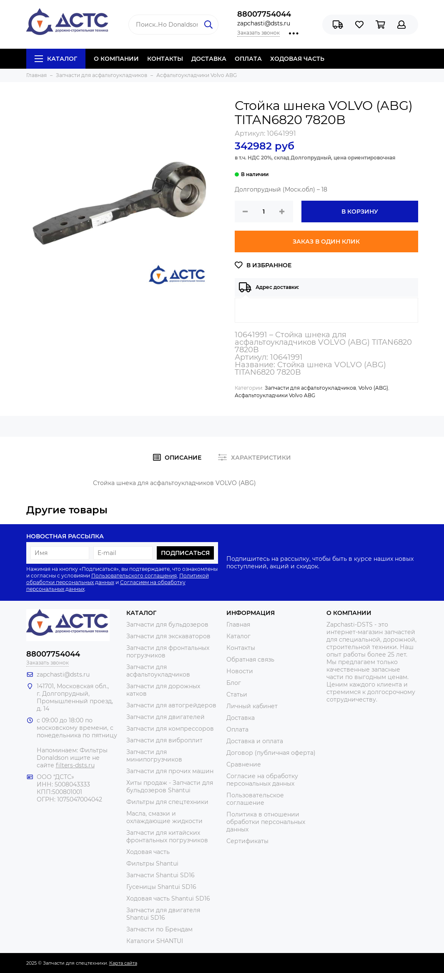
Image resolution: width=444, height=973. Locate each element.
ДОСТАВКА (208, 58)
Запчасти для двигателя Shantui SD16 (163, 913)
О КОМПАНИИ (116, 58)
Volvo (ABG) (373, 388)
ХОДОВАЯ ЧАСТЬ (297, 58)
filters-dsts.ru (75, 765)
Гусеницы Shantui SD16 (161, 887)
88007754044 (264, 14)
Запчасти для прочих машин (169, 771)
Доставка (240, 718)
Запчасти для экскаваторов (168, 636)
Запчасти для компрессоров (170, 728)
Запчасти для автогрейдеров (171, 705)
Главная (238, 624)
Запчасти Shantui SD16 (160, 875)
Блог (233, 683)
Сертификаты (247, 841)
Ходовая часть (148, 852)
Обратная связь (250, 659)
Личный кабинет (252, 706)
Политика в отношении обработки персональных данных (265, 822)
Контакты (240, 648)
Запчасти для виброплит (164, 740)
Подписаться (185, 553)
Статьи (236, 694)
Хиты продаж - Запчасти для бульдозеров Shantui (169, 786)
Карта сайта (123, 963)
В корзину (359, 211)
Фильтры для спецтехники (167, 802)
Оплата (237, 729)
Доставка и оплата (254, 741)
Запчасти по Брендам (159, 929)
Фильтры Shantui (152, 863)
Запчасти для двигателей (165, 717)
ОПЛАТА (248, 58)
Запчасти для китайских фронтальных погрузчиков (167, 836)
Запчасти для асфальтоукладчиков (310, 388)
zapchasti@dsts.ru (263, 23)
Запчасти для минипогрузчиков (154, 755)
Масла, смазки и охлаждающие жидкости (164, 817)
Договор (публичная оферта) (271, 753)
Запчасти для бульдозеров (167, 624)
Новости (239, 671)
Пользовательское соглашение (255, 798)
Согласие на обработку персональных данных (262, 779)
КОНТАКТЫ (165, 58)
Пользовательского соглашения (134, 575)
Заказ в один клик (326, 241)
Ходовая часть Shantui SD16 (168, 898)
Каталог (56, 58)
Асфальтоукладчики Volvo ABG (275, 395)
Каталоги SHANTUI (154, 941)
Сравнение (243, 764)
